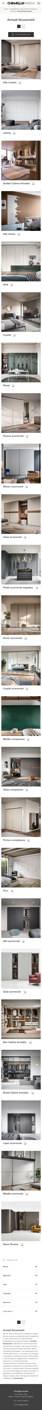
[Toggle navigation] (38, 3)
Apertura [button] (6, 1302)
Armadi (12, 11)
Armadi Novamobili (24, 11)
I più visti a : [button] (8, 1311)
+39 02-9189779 (22, 1401)
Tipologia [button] (7, 1293)
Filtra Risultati (21, 34)
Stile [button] (5, 1284)
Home (6, 9)
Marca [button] (5, 1267)
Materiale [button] (7, 1276)
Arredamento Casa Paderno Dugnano (23, 9)
